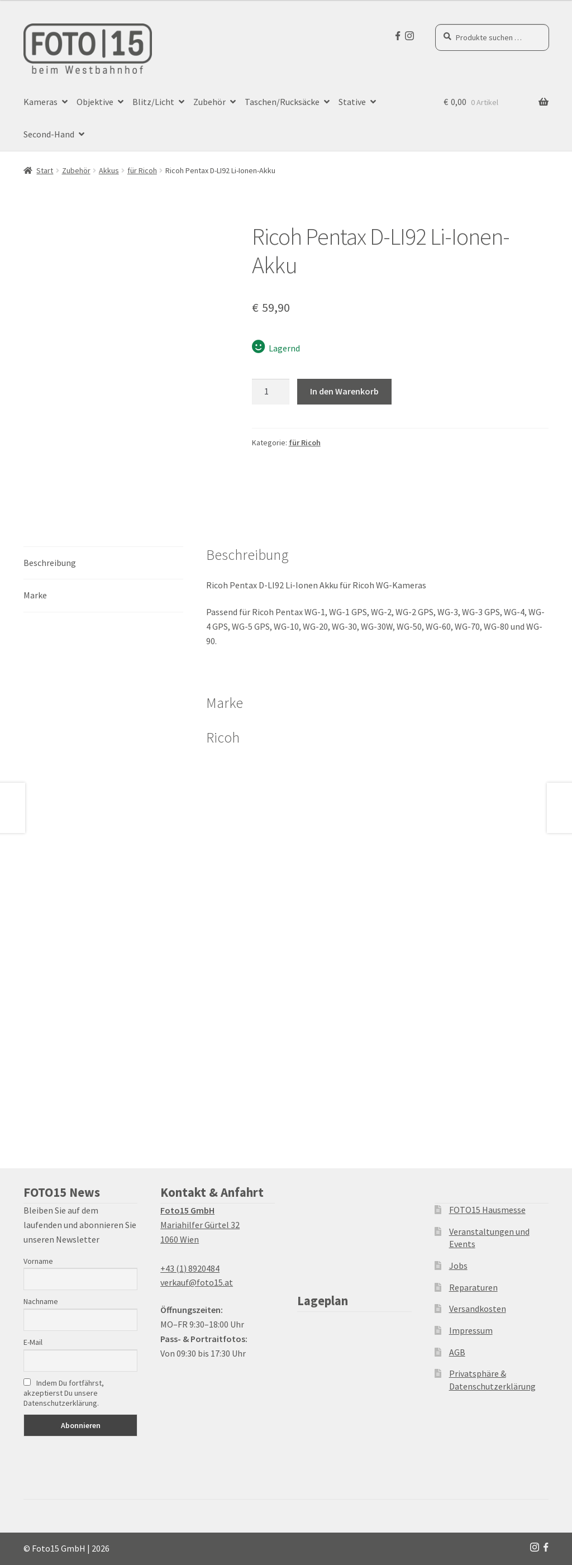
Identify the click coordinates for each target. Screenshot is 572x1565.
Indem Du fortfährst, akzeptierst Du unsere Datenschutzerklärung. (63, 1393)
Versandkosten (477, 1308)
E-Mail (32, 1342)
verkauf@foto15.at (196, 1282)
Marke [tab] (35, 595)
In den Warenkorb (344, 391)
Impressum (471, 1330)
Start (44, 170)
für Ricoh (142, 170)
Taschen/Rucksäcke (282, 101)
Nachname (40, 1301)
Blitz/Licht (153, 101)
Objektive (95, 101)
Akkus (109, 170)
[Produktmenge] (271, 392)
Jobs (458, 1265)
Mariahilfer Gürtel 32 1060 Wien (200, 1225)
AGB (457, 1352)
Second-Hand (48, 134)
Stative (352, 101)
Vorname (38, 1261)
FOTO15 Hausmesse (487, 1209)
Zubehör (209, 101)
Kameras (40, 101)
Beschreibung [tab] (49, 562)
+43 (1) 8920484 (190, 1268)
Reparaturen (473, 1287)
